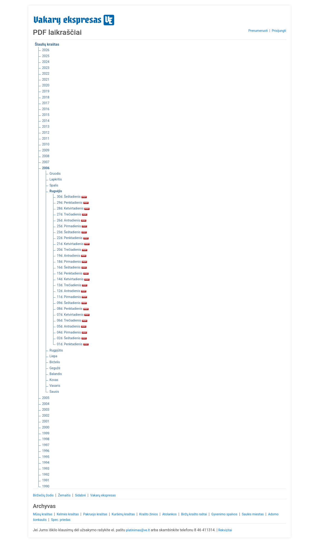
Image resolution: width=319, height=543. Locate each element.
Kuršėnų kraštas (124, 514)
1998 (45, 439)
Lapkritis (55, 179)
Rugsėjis (55, 191)
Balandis (55, 374)
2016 (45, 109)
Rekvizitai (225, 530)
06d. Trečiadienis (72, 320)
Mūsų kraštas (43, 514)
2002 (45, 415)
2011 (45, 138)
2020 (45, 85)
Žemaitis (64, 495)
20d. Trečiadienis (72, 249)
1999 (45, 433)
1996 (45, 451)
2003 (45, 409)
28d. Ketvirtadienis (73, 208)
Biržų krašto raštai (194, 514)
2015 (45, 115)
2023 (45, 68)
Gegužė (54, 368)
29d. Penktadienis (73, 202)
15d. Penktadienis (73, 273)
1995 (45, 457)
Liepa (53, 356)
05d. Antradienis (71, 326)
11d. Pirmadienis (72, 297)
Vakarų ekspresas (103, 495)
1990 (45, 486)
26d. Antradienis (71, 220)
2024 (45, 62)
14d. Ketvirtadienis (73, 279)
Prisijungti (279, 30)
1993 (45, 468)
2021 (45, 79)
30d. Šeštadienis (72, 196)
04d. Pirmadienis (72, 332)
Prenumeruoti (258, 30)
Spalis (53, 185)
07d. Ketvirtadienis (73, 314)
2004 (45, 404)
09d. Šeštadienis (72, 303)
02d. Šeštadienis (72, 338)
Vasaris (54, 385)
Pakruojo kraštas (95, 514)
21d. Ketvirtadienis (73, 244)
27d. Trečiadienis (72, 214)
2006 (45, 168)
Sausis (54, 391)
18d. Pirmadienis (72, 261)
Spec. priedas (60, 520)
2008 (45, 156)
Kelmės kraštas (68, 514)
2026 (45, 50)
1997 (45, 445)
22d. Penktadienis (73, 238)
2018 (45, 97)
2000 (45, 427)
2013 (45, 126)
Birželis (54, 362)
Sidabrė (81, 495)
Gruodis (55, 173)
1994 (45, 462)
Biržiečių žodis (43, 495)
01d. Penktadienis (73, 344)
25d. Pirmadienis (72, 226)
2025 (45, 56)
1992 (45, 474)
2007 (45, 162)
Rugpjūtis (56, 350)
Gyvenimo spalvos (224, 514)
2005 (45, 398)
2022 (45, 73)
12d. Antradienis (71, 291)
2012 (45, 132)
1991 (45, 480)
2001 (45, 421)
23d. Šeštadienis (72, 232)
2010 (45, 144)
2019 (45, 91)
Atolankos (169, 514)
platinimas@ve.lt (138, 530)
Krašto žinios (149, 514)
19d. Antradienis (71, 255)
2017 (45, 103)
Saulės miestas (253, 514)
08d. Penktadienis (73, 308)
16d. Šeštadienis (72, 267)
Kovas (53, 380)
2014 (45, 121)
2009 (45, 150)
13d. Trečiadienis (72, 285)
